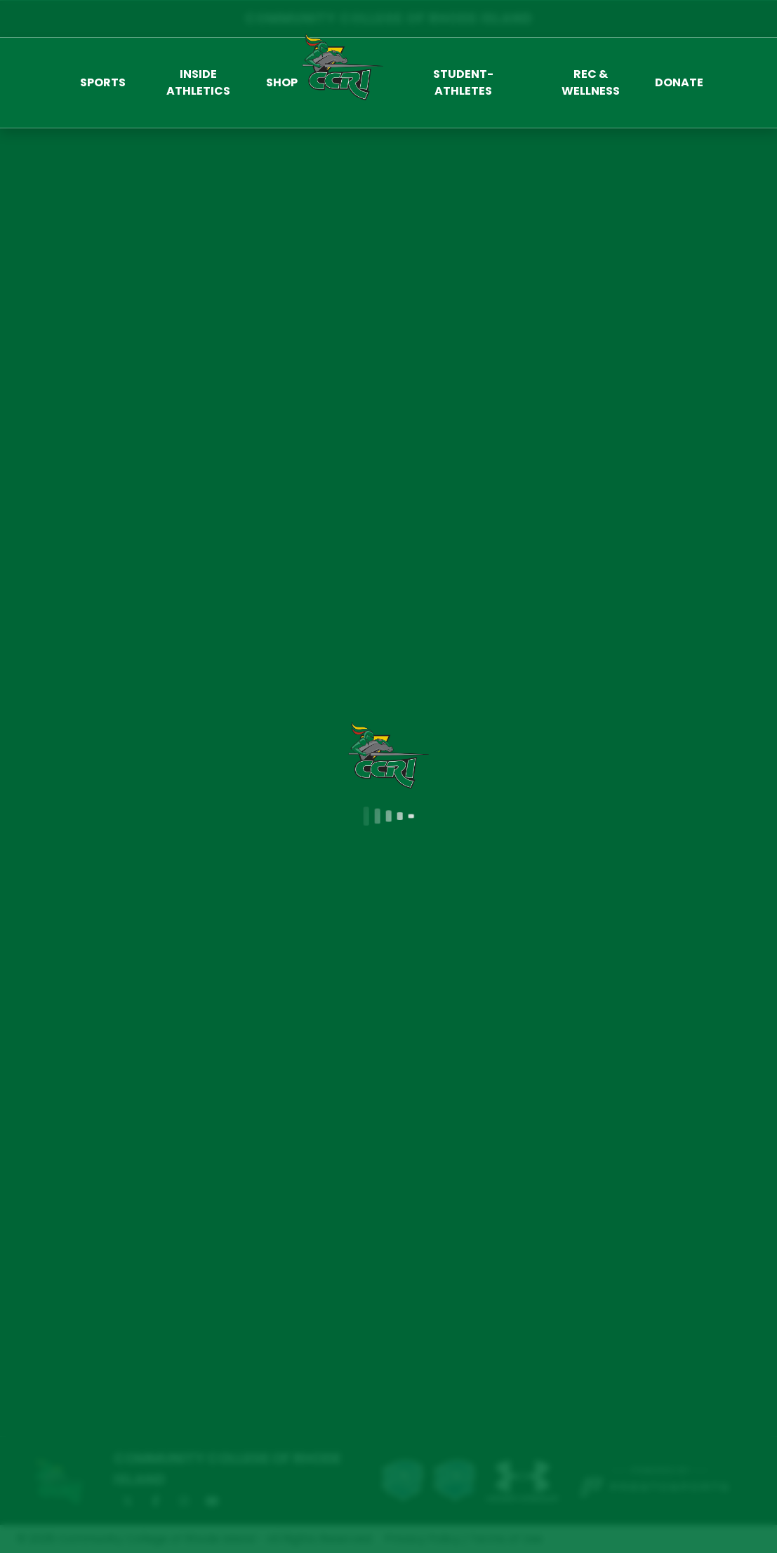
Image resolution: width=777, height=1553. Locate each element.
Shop (282, 82)
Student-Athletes (463, 82)
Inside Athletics (198, 82)
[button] (102, 82)
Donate (679, 82)
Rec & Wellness (591, 82)
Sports (103, 82)
